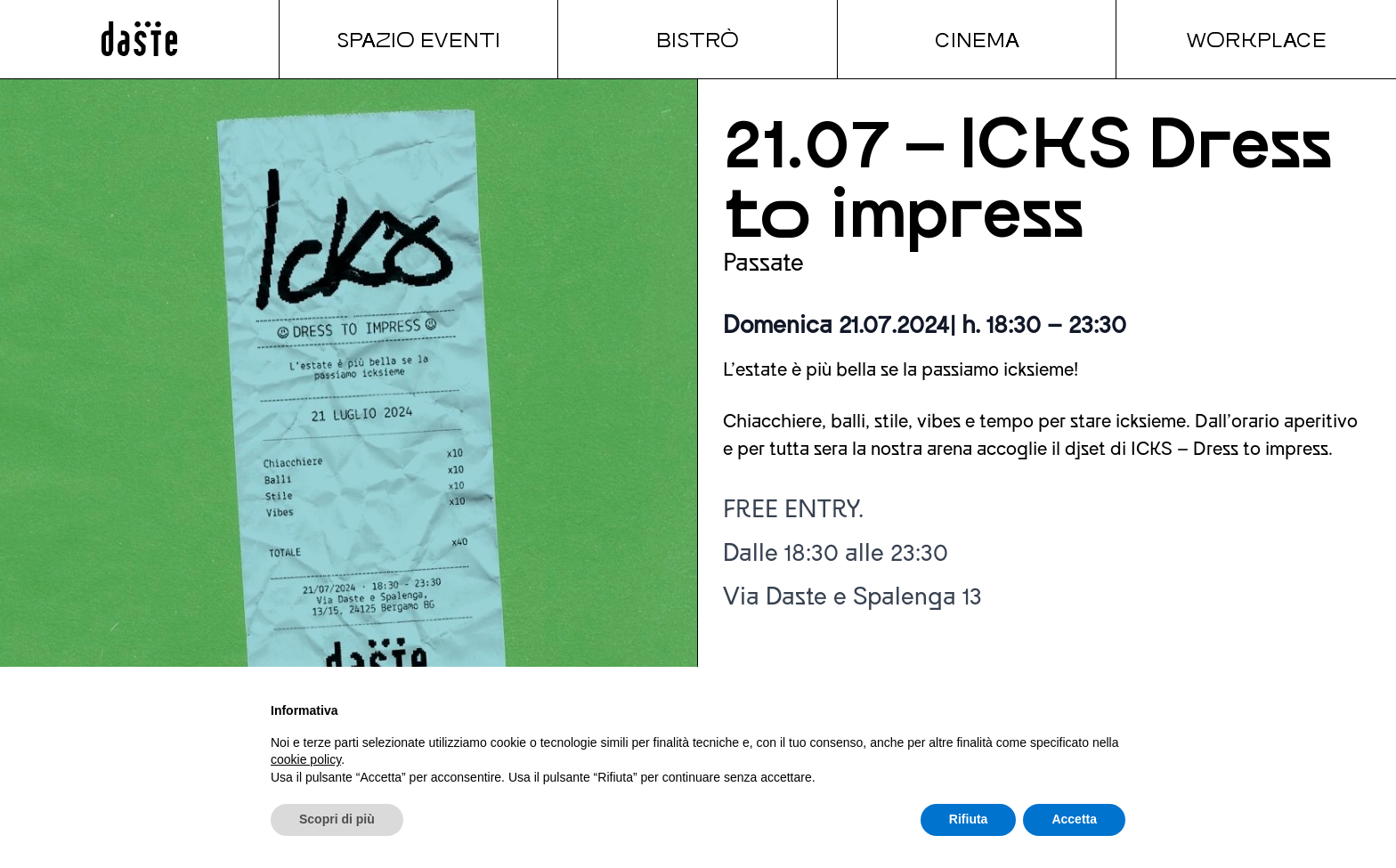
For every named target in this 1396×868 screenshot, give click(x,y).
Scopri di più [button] (337, 819)
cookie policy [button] (306, 759)
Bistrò (697, 39)
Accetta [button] (1074, 819)
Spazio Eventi (418, 39)
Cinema (977, 39)
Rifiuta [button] (968, 819)
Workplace (1256, 39)
